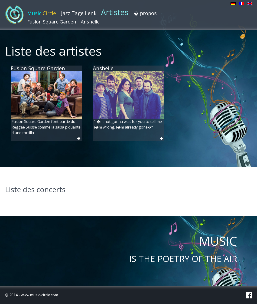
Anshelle (90, 22)
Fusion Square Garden (51, 22)
